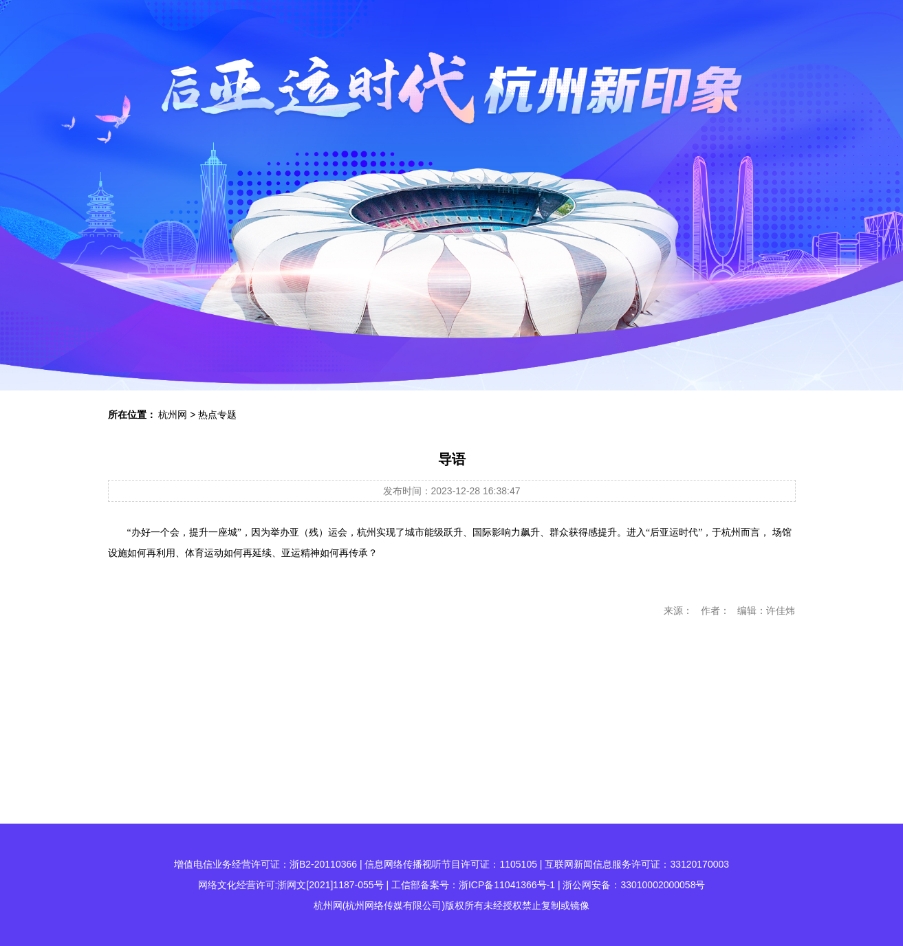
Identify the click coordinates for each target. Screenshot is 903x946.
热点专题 (217, 414)
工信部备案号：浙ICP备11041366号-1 (473, 884)
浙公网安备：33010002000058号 (634, 884)
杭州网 (172, 414)
